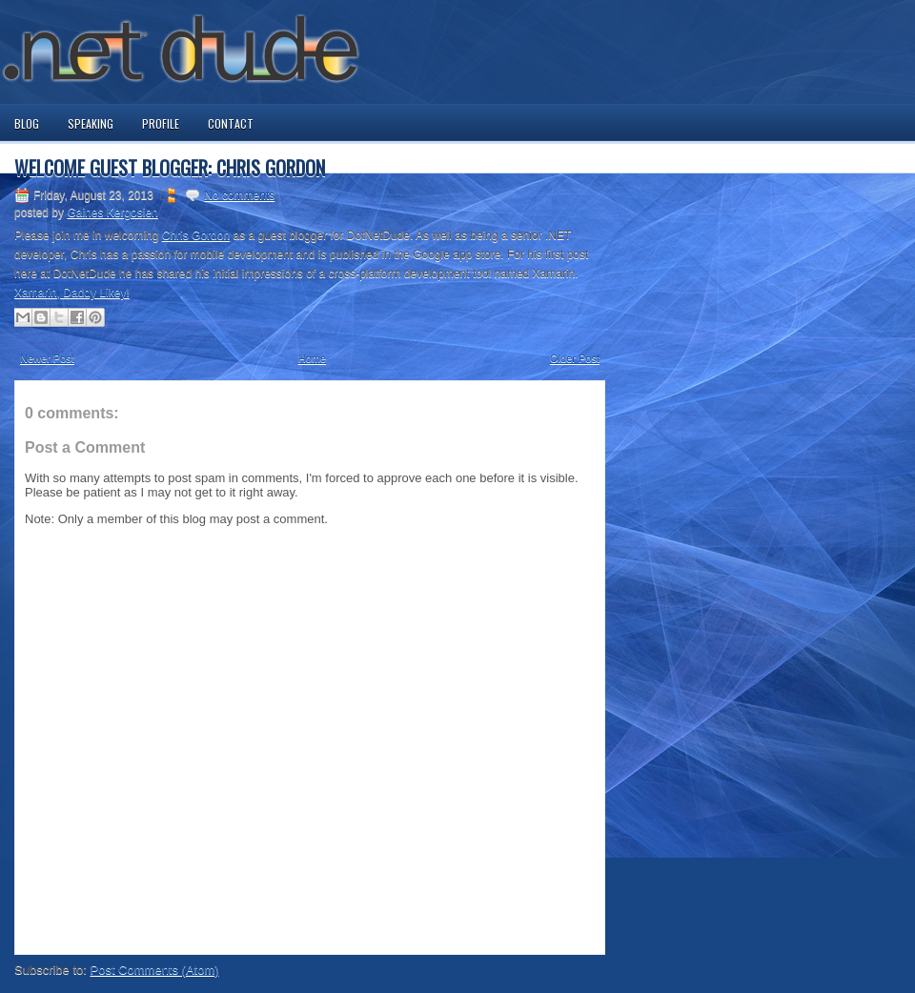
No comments (239, 195)
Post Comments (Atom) (155, 970)
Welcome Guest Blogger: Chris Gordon (169, 167)
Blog (26, 123)
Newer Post (47, 358)
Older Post (575, 358)
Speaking (90, 123)
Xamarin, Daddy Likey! (72, 292)
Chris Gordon (196, 235)
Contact (231, 123)
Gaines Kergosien (112, 212)
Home (312, 358)
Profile (160, 123)
